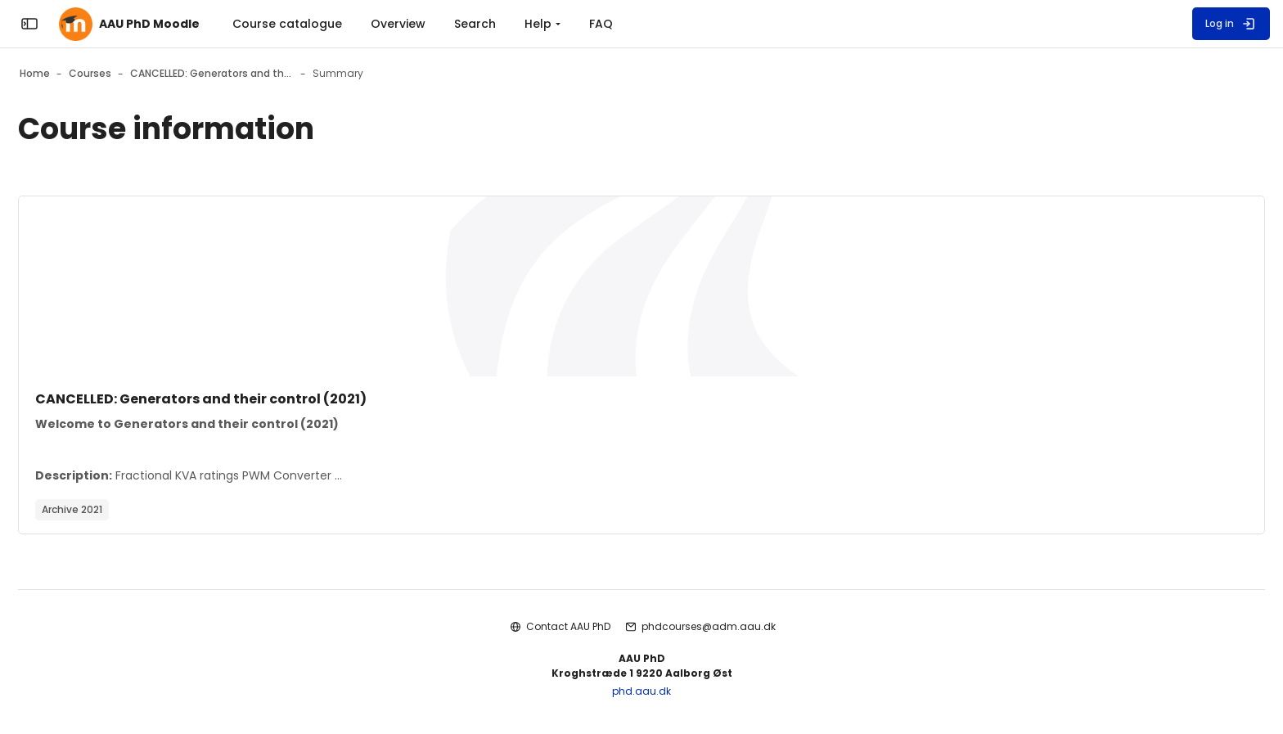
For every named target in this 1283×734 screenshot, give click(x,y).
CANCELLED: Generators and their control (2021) (248, 399)
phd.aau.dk (641, 693)
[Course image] (641, 286)
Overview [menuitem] (398, 24)
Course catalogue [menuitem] (287, 24)
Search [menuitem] (475, 24)
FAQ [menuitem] (601, 24)
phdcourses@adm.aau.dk (709, 628)
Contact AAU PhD (568, 628)
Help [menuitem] (537, 24)
